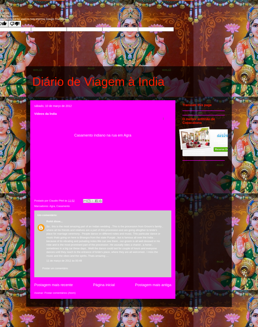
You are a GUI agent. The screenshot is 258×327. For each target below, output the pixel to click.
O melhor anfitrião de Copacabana (224, 142)
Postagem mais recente (53, 285)
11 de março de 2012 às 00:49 (64, 260)
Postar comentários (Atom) (60, 292)
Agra (52, 206)
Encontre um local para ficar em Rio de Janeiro (195, 152)
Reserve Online (224, 149)
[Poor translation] (14, 24)
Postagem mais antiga (153, 285)
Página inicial (104, 285)
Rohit (49, 221)
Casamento (63, 206)
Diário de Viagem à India (98, 81)
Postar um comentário (55, 268)
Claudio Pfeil (57, 200)
